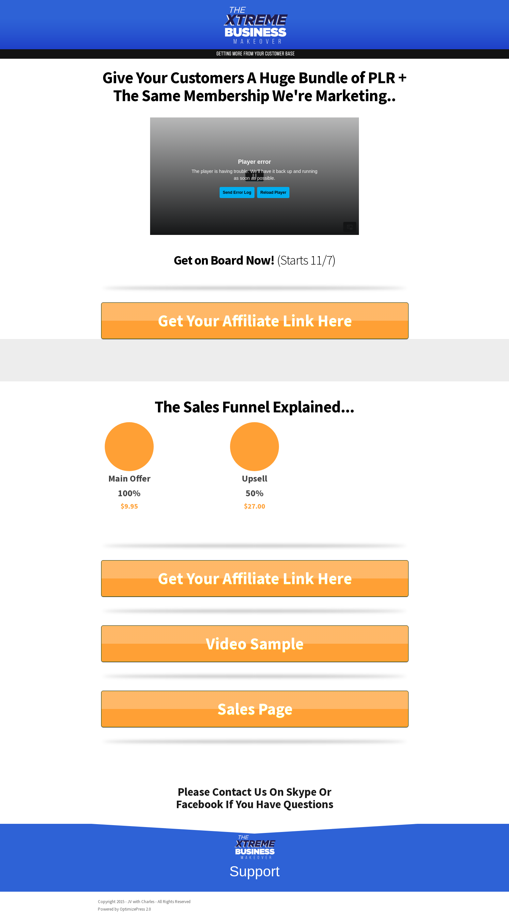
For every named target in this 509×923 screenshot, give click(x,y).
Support (254, 871)
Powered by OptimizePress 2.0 (124, 909)
